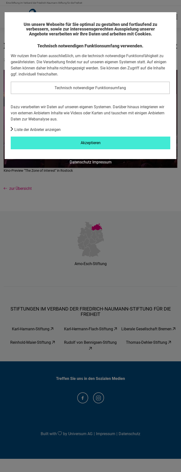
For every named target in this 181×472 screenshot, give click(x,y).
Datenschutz (80, 162)
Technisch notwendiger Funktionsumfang (90, 87)
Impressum (102, 162)
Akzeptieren (91, 142)
